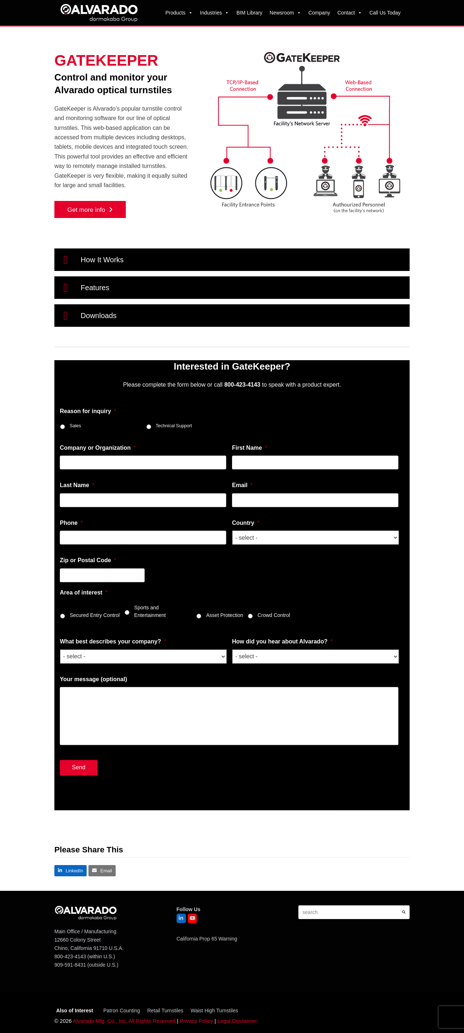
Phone (71, 566)
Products (178, 12)
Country (246, 566)
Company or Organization (98, 490)
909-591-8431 (70, 965)
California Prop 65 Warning (207, 939)
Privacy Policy (196, 1021)
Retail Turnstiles (165, 1010)
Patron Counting (121, 1010)
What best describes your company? (113, 684)
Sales (75, 468)
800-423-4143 (70, 956)
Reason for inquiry (88, 453)
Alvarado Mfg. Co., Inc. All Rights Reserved (124, 1021)
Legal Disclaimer (237, 1021)
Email (242, 528)
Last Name (77, 528)
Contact (349, 12)
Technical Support (174, 468)
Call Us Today (385, 13)
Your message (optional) (93, 722)
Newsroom (285, 12)
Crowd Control (274, 658)
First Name (249, 490)
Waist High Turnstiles (214, 1010)
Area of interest (84, 635)
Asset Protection (224, 658)
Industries (214, 12)
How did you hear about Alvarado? (282, 684)
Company (319, 13)
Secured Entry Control (95, 658)
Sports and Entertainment (150, 654)
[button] (232, 259)
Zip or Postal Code (88, 603)
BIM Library (249, 13)
